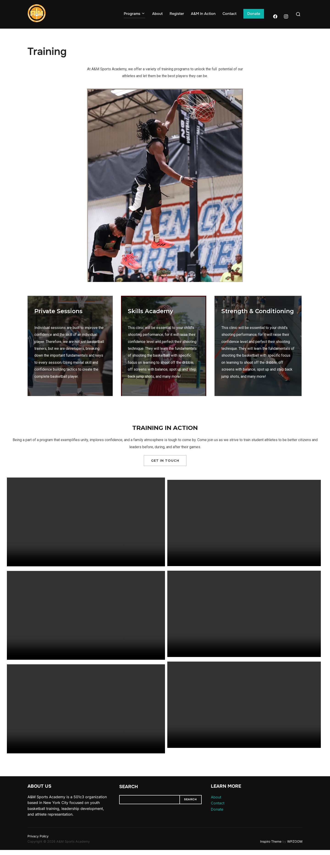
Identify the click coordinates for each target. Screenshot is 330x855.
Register (177, 13)
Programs (134, 13)
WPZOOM (294, 846)
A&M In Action (203, 13)
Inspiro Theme (270, 846)
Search (128, 791)
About (157, 13)
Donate (253, 13)
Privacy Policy (38, 841)
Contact (229, 13)
